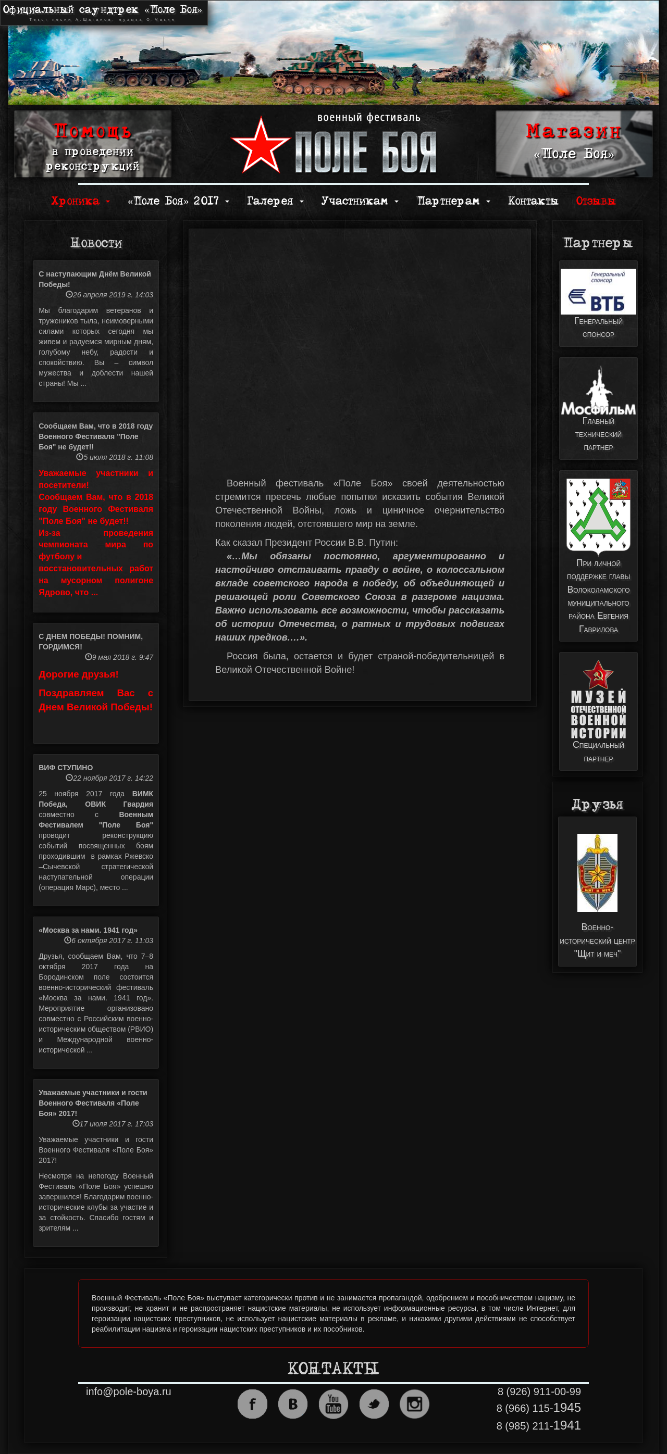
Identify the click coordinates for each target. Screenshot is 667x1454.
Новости (96, 243)
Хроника (80, 201)
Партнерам (453, 201)
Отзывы (596, 201)
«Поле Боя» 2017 (178, 201)
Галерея (275, 201)
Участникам (360, 201)
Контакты (533, 201)
